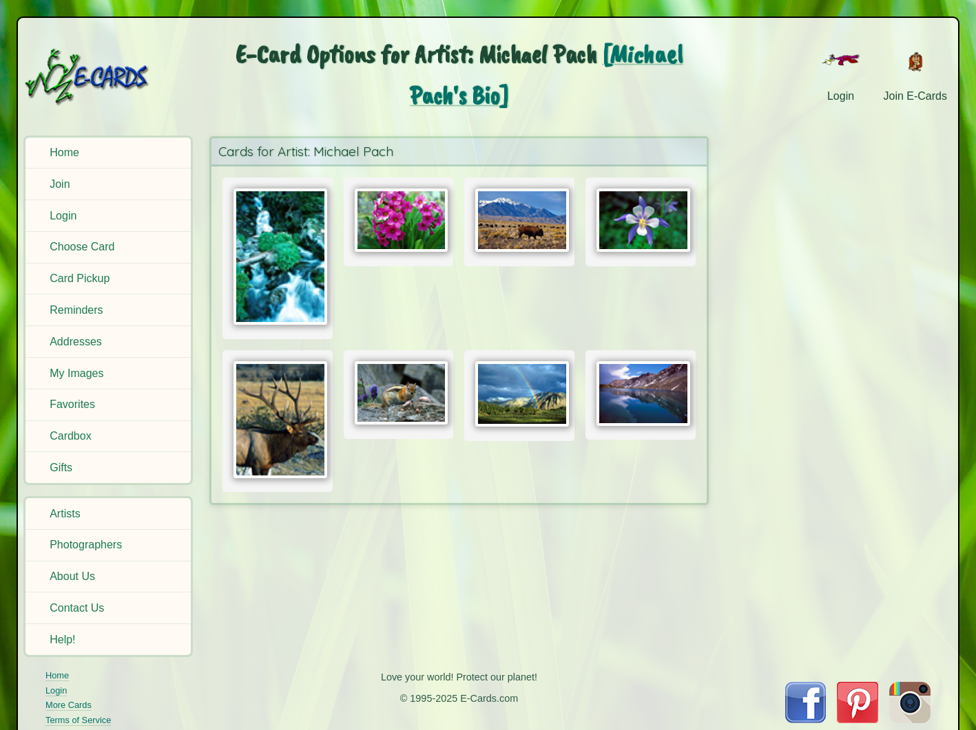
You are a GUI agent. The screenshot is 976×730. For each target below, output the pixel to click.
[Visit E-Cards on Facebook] (805, 719)
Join (60, 184)
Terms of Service (78, 720)
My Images (76, 373)
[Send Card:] (277, 257)
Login (63, 216)
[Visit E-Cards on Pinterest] (857, 719)
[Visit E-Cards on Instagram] (910, 719)
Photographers (86, 544)
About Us (72, 576)
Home (64, 152)
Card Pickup (80, 278)
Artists (65, 513)
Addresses (76, 341)
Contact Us (77, 608)
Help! (62, 639)
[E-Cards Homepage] (109, 76)
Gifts (61, 467)
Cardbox (70, 436)
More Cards (68, 705)
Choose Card (82, 247)
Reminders (76, 310)
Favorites (72, 404)
